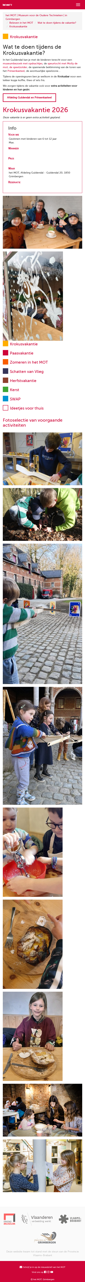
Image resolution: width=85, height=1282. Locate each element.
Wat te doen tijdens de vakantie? (57, 22)
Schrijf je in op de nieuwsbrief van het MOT (42, 1267)
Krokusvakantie (18, 26)
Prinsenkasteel (16, 71)
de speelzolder (18, 67)
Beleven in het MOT (21, 22)
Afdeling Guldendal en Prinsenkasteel (29, 97)
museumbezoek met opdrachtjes (22, 63)
